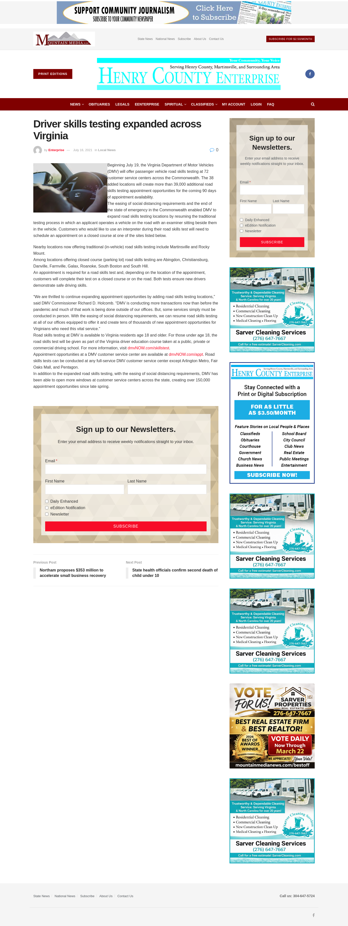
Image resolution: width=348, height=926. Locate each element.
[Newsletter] (46, 514)
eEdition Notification (67, 508)
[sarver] (272, 726)
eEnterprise (147, 104)
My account (233, 104)
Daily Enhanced (64, 501)
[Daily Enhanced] (46, 501)
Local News (107, 150)
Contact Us (216, 39)
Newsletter (59, 514)
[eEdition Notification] (46, 507)
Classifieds (202, 104)
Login (256, 104)
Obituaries (99, 104)
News (75, 104)
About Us (200, 39)
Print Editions (52, 74)
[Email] (126, 469)
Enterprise (56, 150)
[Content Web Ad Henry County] (272, 423)
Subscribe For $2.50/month (290, 38)
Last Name (137, 481)
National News (165, 39)
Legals (123, 104)
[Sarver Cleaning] (272, 309)
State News (145, 39)
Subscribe (184, 39)
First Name (54, 481)
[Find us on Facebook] (310, 74)
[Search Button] (313, 104)
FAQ (270, 104)
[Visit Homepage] (189, 74)
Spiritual (174, 104)
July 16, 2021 (82, 150)
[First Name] (84, 489)
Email (50, 461)
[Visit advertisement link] (64, 39)
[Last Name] (167, 489)
